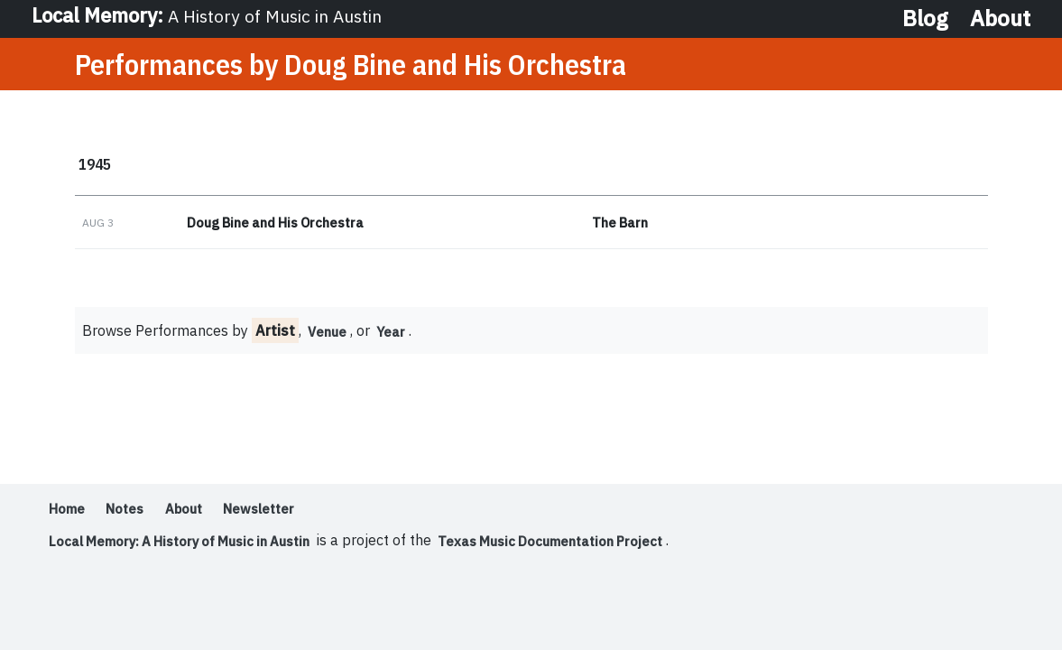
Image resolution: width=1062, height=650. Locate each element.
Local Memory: (214, 18)
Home (69, 514)
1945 (96, 167)
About (1000, 18)
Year (397, 337)
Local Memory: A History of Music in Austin (193, 546)
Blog (925, 18)
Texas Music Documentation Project (588, 546)
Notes (132, 514)
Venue (330, 337)
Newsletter (279, 514)
